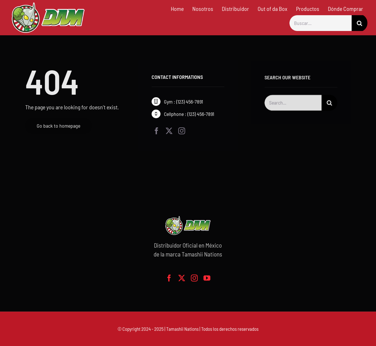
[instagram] (181, 130)
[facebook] (156, 130)
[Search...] (293, 103)
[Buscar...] (320, 23)
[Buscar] (359, 23)
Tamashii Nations (182, 329)
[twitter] (169, 130)
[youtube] (206, 278)
